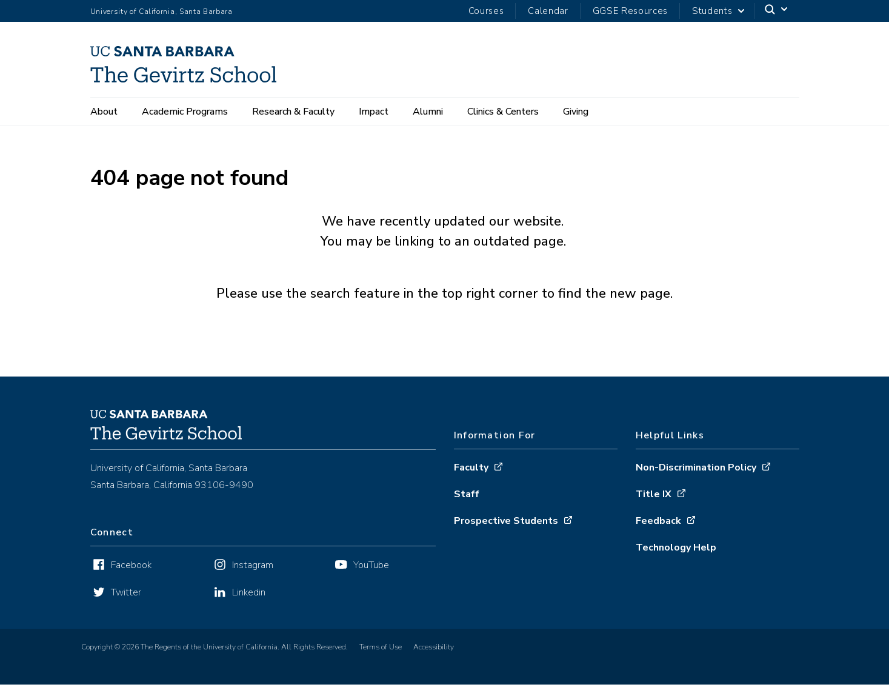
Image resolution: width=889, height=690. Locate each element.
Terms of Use (380, 652)
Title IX (653, 499)
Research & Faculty (293, 111)
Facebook (131, 570)
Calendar (548, 11)
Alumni (428, 111)
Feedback (658, 526)
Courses (486, 11)
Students (712, 11)
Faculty (471, 473)
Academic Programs (185, 111)
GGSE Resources (630, 11)
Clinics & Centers (503, 111)
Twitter (126, 598)
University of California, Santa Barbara (161, 11)
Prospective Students (506, 526)
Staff (466, 499)
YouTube (371, 570)
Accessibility (433, 652)
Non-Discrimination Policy (696, 473)
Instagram (252, 570)
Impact (373, 111)
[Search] (776, 11)
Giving (575, 111)
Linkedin (248, 598)
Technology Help (676, 553)
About (104, 111)
